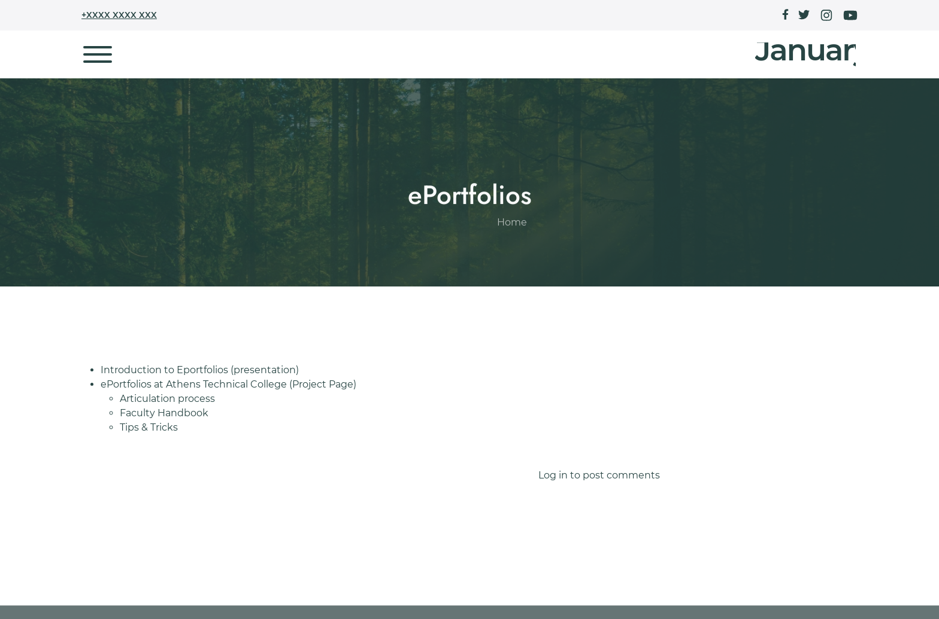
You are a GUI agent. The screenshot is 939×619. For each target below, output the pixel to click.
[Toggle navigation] (97, 54)
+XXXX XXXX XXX (119, 15)
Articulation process (167, 398)
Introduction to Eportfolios (164, 370)
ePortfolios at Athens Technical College (194, 384)
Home (512, 257)
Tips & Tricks (149, 427)
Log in (553, 475)
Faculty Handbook (164, 413)
